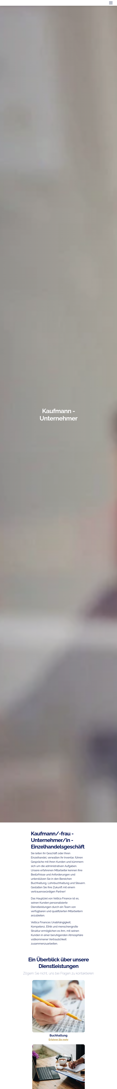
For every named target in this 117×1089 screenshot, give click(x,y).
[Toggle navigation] (111, 3)
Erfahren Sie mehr (58, 1039)
